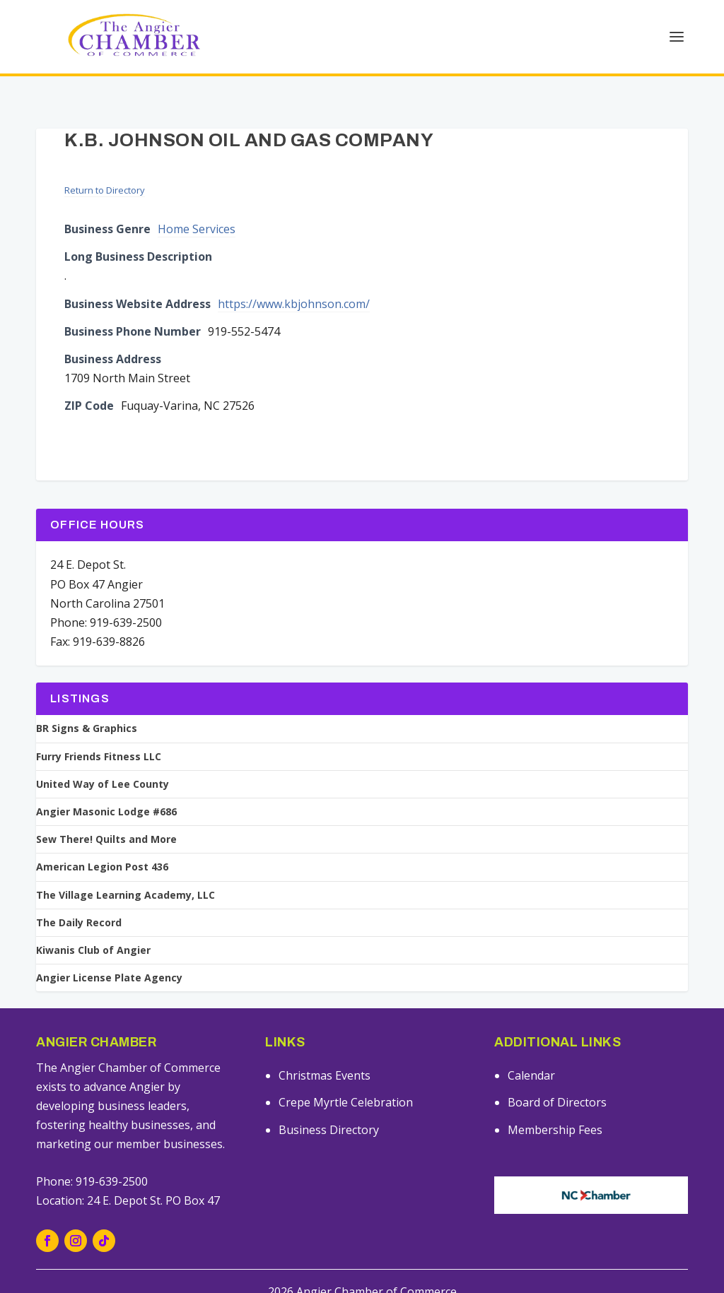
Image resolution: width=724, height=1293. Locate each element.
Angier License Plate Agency (109, 953)
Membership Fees (555, 1106)
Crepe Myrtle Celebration (346, 1078)
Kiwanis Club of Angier (93, 926)
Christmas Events (324, 1051)
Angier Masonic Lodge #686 (106, 787)
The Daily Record (79, 898)
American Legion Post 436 (102, 843)
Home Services (196, 205)
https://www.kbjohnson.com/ (294, 280)
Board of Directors (557, 1078)
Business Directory (329, 1106)
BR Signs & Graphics (86, 704)
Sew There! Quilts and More (106, 815)
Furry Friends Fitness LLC (98, 732)
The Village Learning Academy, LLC (125, 871)
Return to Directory (104, 166)
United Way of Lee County (102, 760)
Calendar (531, 1051)
